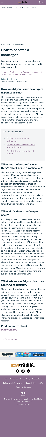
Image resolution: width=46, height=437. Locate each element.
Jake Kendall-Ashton (9, 339)
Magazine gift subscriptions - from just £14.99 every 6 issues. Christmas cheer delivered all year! (21, 73)
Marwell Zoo (9, 329)
